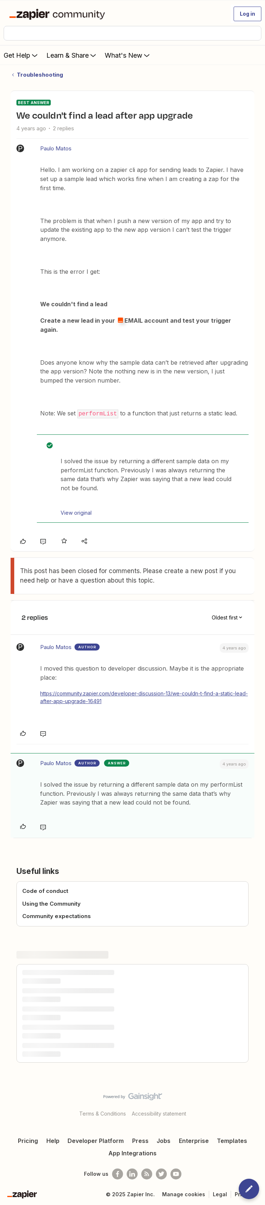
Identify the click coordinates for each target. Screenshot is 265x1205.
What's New (128, 55)
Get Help (21, 55)
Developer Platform (96, 1140)
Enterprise (194, 1140)
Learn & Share (71, 55)
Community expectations (56, 915)
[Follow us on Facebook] (117, 1173)
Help (52, 1140)
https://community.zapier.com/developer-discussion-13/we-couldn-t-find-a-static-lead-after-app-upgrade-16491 (144, 696)
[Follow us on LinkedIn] (132, 1173)
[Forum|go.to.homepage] (58, 14)
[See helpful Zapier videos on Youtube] (175, 1173)
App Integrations (132, 1152)
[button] (247, 14)
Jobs (163, 1140)
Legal (220, 1193)
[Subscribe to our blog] (146, 1173)
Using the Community (51, 903)
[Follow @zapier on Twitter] (161, 1173)
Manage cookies (183, 1193)
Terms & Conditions (102, 1113)
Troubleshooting (40, 74)
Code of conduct (45, 890)
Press (140, 1140)
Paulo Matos (56, 148)
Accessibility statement (159, 1113)
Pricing (28, 1140)
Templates (232, 1140)
